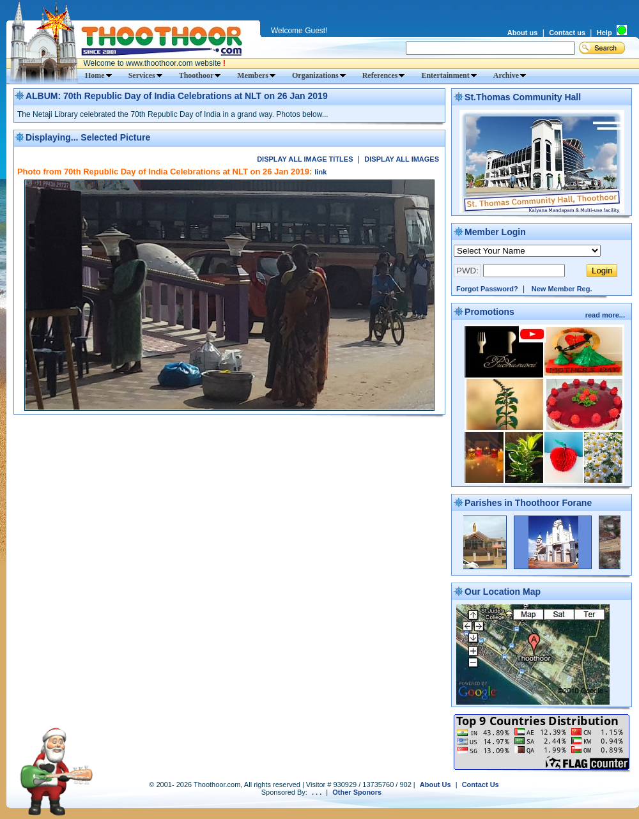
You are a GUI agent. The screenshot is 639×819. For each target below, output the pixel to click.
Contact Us (480, 784)
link (320, 172)
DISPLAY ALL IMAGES (401, 159)
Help (604, 32)
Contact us (567, 32)
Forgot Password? (487, 289)
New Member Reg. (562, 289)
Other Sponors (356, 792)
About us (522, 32)
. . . (316, 792)
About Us (435, 784)
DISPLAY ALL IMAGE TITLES (305, 159)
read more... (606, 315)
